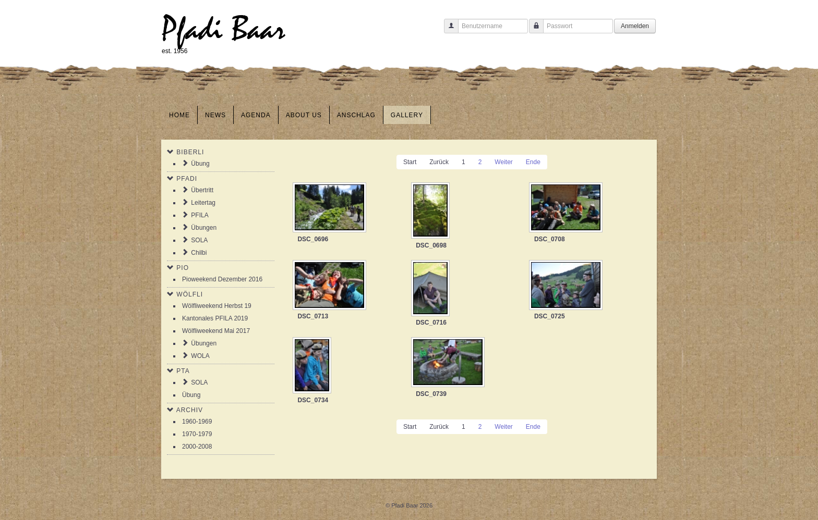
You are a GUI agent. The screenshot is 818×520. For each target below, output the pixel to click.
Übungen (203, 227)
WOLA (200, 356)
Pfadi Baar (223, 29)
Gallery (407, 115)
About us (304, 115)
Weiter (503, 162)
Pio (182, 267)
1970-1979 (197, 434)
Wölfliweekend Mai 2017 (216, 331)
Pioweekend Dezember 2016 (222, 279)
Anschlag (356, 115)
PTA (182, 371)
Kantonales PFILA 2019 (215, 318)
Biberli (190, 152)
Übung (200, 163)
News (215, 115)
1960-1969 (197, 421)
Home (179, 115)
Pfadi (186, 178)
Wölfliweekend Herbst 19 (216, 305)
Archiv (189, 410)
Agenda (256, 115)
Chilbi (199, 252)
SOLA (199, 240)
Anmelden (635, 26)
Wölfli (189, 294)
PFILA (199, 215)
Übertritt (202, 190)
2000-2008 (197, 446)
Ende (533, 162)
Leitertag (203, 202)
